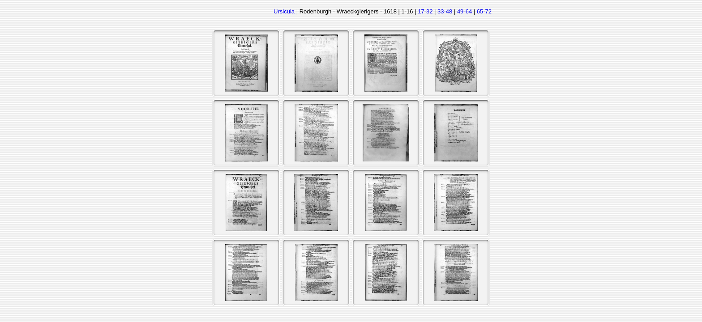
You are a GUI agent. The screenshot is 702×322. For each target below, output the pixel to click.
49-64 (464, 11)
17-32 (425, 11)
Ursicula (284, 11)
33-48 (444, 11)
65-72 (484, 11)
